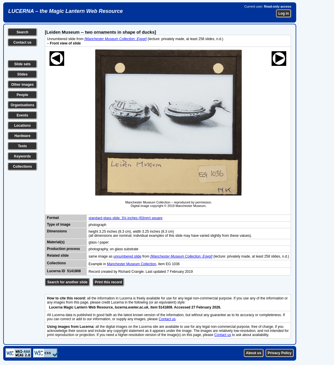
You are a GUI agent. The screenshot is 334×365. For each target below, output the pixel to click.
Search (22, 32)
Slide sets (22, 64)
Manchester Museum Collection (131, 264)
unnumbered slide (127, 256)
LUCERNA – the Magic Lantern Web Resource (65, 11)
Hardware (22, 136)
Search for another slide (67, 282)
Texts (22, 146)
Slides (22, 74)
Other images (22, 85)
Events (22, 115)
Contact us (22, 42)
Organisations (22, 105)
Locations (22, 126)
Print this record (108, 282)
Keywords (22, 156)
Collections (22, 166)
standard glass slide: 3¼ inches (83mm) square (125, 218)
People (22, 95)
